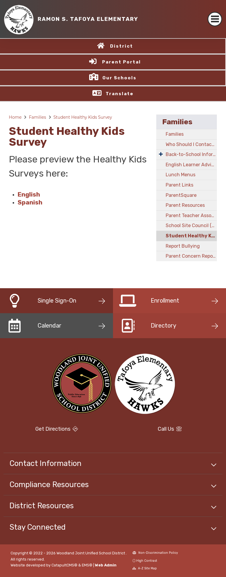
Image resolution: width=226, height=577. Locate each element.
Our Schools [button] (119, 77)
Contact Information (45, 463)
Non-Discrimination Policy (155, 553)
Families (37, 117)
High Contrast (146, 561)
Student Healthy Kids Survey (82, 117)
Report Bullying (183, 246)
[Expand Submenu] (161, 154)
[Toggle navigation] (215, 19)
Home (15, 117)
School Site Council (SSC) (191, 225)
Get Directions (56, 429)
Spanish (30, 202)
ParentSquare (181, 195)
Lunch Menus (180, 174)
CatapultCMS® (64, 565)
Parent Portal (121, 62)
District (121, 46)
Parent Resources (185, 205)
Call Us (170, 429)
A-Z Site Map (144, 568)
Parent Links (179, 185)
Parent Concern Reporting (191, 256)
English (29, 194)
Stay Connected (37, 527)
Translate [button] (120, 93)
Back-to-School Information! (191, 154)
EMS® (87, 565)
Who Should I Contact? (191, 144)
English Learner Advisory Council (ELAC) (191, 164)
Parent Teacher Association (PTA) (191, 215)
